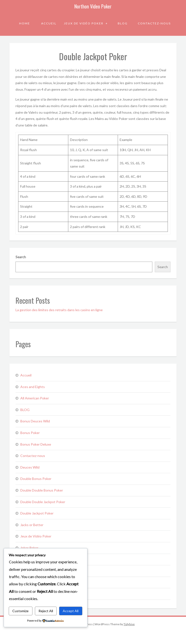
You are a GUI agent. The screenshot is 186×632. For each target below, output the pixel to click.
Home (24, 23)
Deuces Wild (29, 467)
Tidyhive (129, 624)
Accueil (48, 23)
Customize (20, 611)
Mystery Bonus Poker (36, 571)
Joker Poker (29, 548)
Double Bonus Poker (35, 479)
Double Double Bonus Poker (41, 490)
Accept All (70, 611)
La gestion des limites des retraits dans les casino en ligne (59, 310)
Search (21, 257)
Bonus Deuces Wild (35, 421)
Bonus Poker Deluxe (35, 444)
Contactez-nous (154, 23)
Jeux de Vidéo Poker (84, 23)
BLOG (123, 23)
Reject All (46, 611)
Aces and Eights (32, 387)
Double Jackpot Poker (37, 513)
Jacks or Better (31, 525)
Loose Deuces (31, 559)
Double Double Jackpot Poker (42, 502)
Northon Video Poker (93, 6)
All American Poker (34, 398)
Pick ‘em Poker (31, 582)
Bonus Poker (30, 433)
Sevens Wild (29, 594)
